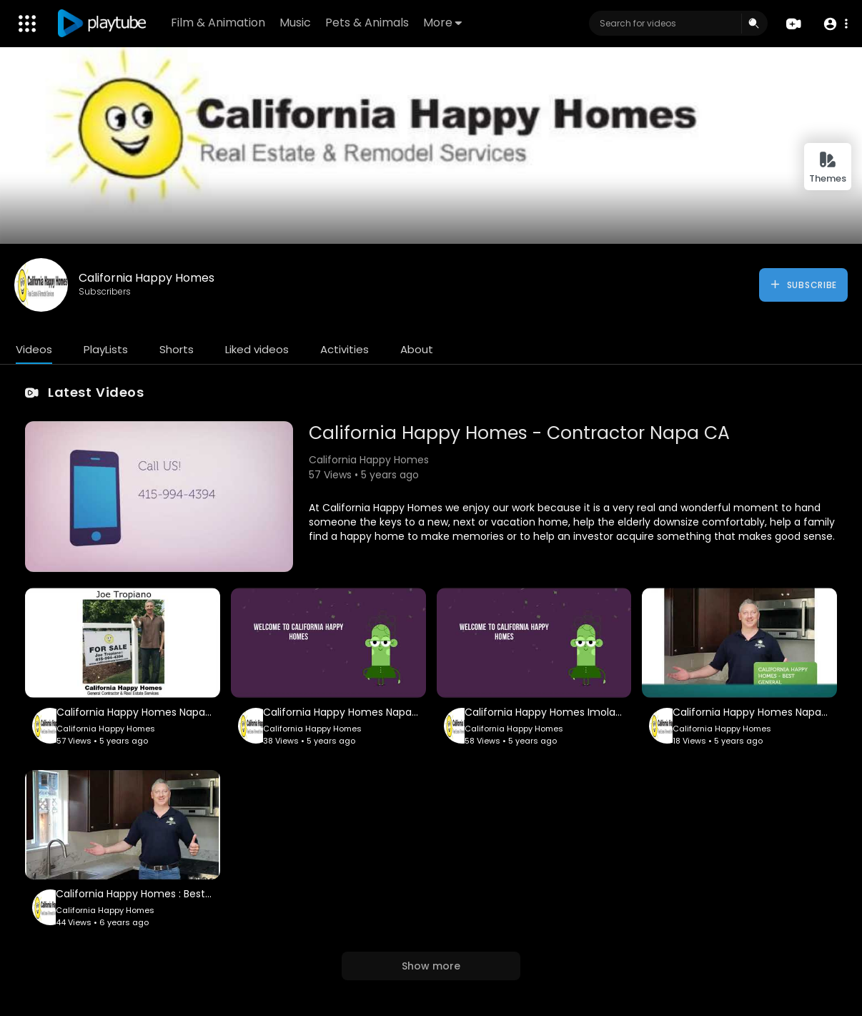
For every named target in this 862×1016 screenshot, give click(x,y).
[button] (835, 24)
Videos (34, 349)
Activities (344, 349)
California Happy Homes (146, 278)
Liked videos (257, 349)
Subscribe (803, 284)
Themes (827, 167)
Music (295, 22)
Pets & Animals (367, 22)
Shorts (176, 349)
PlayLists (106, 349)
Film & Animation (218, 22)
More (442, 22)
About (416, 349)
